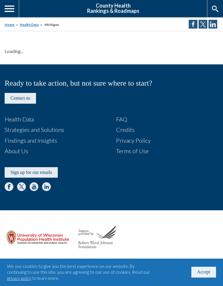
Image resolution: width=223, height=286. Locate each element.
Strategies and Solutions (34, 129)
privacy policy (19, 278)
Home (10, 24)
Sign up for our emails (31, 172)
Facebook (9, 186)
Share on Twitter (203, 24)
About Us (16, 150)
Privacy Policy (133, 140)
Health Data (29, 24)
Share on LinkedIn (212, 24)
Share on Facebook (193, 24)
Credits (125, 129)
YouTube (34, 186)
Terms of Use (132, 150)
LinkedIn (46, 186)
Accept (203, 271)
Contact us (20, 98)
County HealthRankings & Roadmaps (113, 7)
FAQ (121, 119)
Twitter (21, 186)
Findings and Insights (31, 140)
